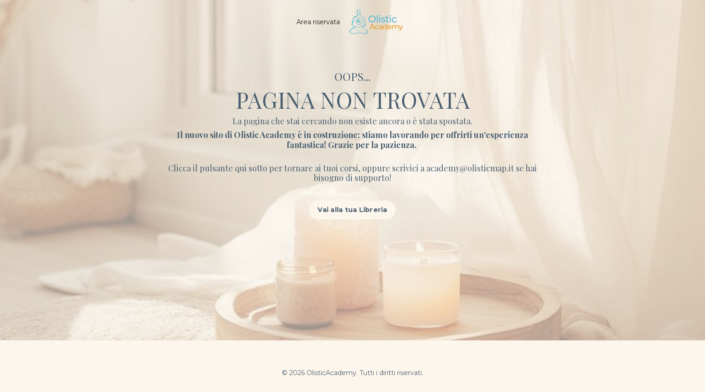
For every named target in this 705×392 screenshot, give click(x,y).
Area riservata (318, 22)
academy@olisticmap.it (471, 168)
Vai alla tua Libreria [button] (352, 210)
